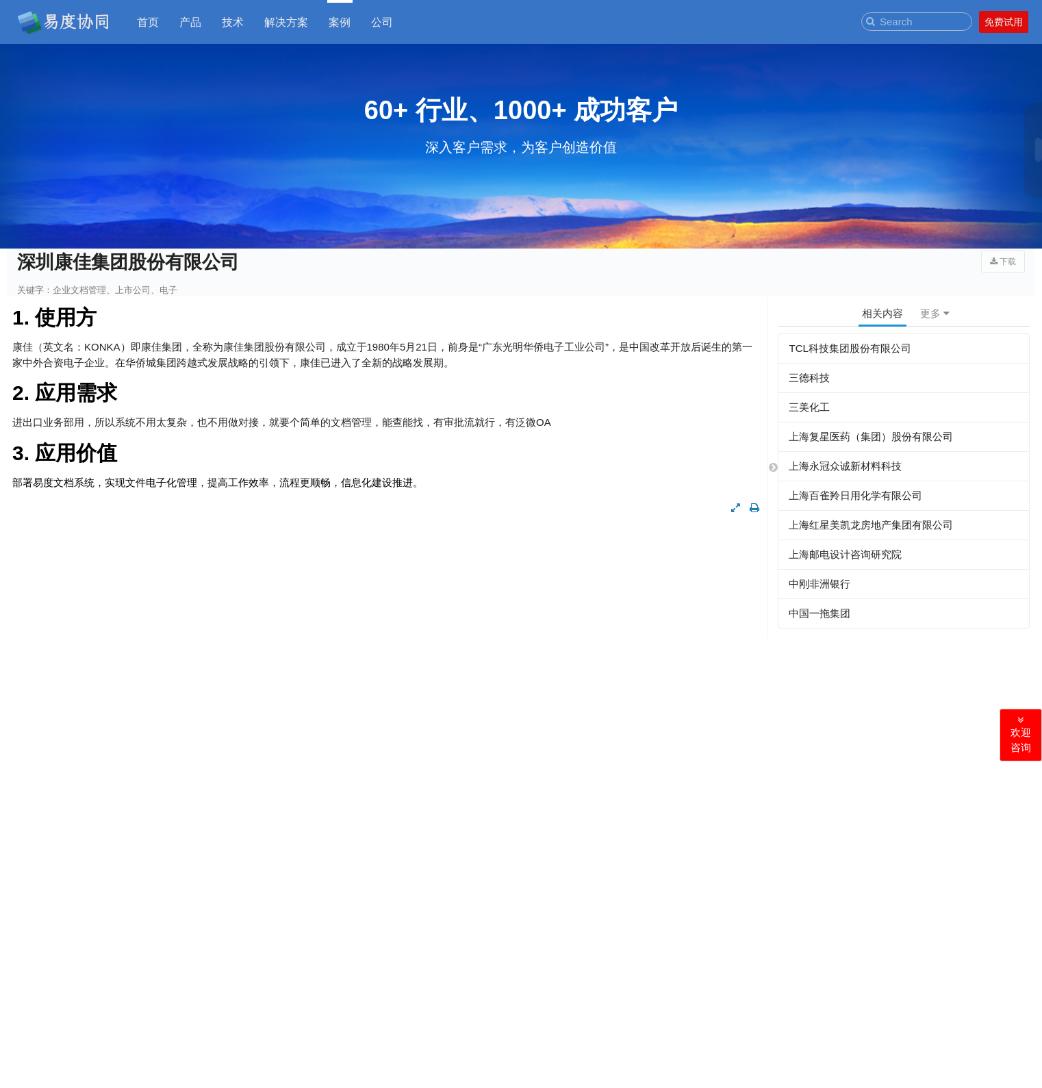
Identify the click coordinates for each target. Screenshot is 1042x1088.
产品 (190, 21)
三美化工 (809, 407)
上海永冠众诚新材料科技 (845, 466)
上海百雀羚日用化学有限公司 (855, 495)
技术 (233, 21)
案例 (340, 21)
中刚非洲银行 (819, 584)
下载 (1003, 261)
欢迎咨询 (1021, 734)
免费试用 (1003, 21)
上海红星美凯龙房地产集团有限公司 (871, 525)
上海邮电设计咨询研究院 (845, 554)
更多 (935, 313)
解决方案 (286, 21)
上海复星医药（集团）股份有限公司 (871, 436)
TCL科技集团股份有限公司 (850, 348)
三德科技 (809, 377)
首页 (148, 21)
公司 (382, 21)
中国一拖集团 (819, 613)
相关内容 (882, 313)
